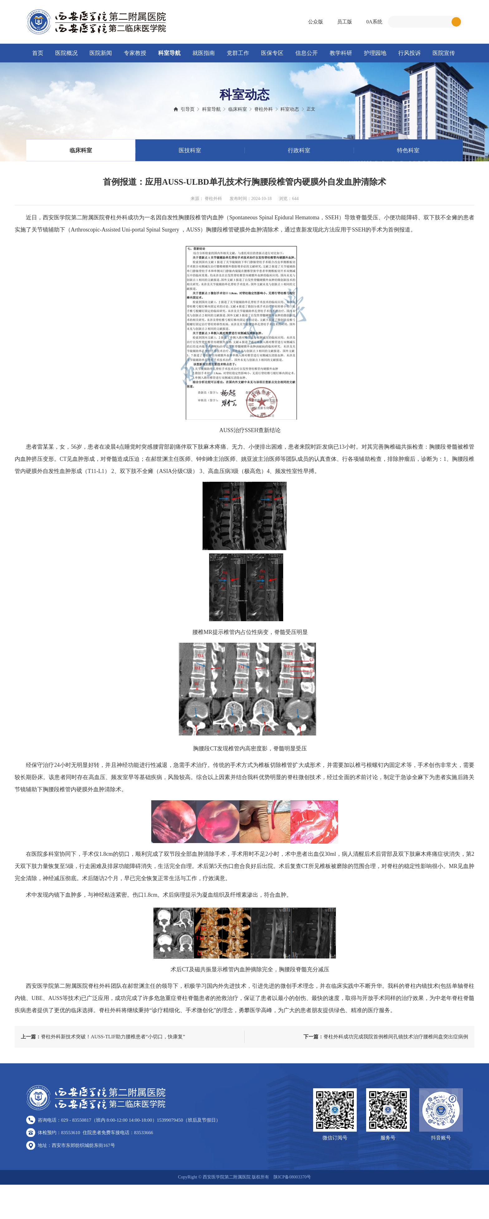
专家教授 (135, 53)
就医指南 (203, 53)
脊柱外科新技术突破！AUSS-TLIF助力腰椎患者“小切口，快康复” (103, 1067)
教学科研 (341, 53)
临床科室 (81, 161)
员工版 (344, 21)
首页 (37, 53)
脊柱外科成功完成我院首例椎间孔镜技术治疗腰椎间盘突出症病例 (385, 1067)
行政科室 (299, 161)
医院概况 (66, 53)
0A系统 (374, 21)
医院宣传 (444, 53)
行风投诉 (409, 53)
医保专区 (272, 53)
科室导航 (169, 53)
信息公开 (306, 53)
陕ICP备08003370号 (292, 1211)
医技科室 (190, 161)
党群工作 (238, 53)
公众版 (315, 21)
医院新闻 (101, 53)
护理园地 (375, 53)
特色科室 (408, 161)
